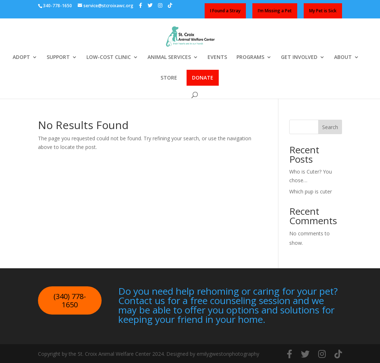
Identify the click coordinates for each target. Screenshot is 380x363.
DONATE (202, 77)
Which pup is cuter (310, 191)
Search (330, 127)
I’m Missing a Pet (275, 11)
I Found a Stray (225, 11)
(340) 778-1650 (70, 300)
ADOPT (21, 57)
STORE (169, 78)
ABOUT (343, 57)
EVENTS (217, 57)
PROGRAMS (250, 57)
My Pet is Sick (323, 11)
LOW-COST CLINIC (108, 57)
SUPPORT (58, 57)
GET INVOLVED (299, 57)
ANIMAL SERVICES (169, 57)
